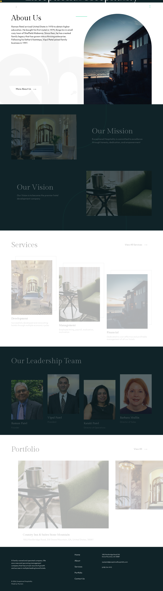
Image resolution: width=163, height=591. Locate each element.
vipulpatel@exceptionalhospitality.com (115, 562)
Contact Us (80, 579)
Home (77, 555)
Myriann (20, 584)
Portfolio (78, 573)
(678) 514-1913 (107, 567)
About (77, 561)
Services (78, 567)
